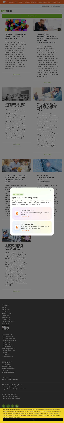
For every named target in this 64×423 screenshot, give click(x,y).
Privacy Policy (8, 415)
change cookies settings (25, 415)
